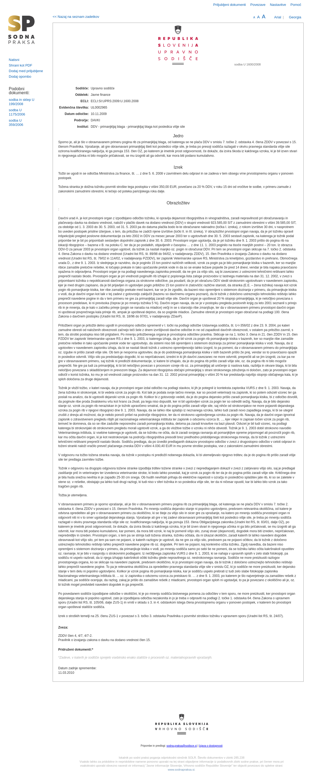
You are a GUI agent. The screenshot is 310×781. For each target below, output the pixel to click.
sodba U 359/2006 (16, 122)
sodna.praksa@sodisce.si (181, 745)
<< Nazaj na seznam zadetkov (76, 17)
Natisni (14, 60)
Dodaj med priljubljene (26, 71)
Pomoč (296, 5)
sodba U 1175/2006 (17, 112)
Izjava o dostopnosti (211, 745)
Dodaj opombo (20, 76)
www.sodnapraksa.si (181, 769)
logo (21, 29)
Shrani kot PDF (20, 65)
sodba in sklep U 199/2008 (21, 102)
